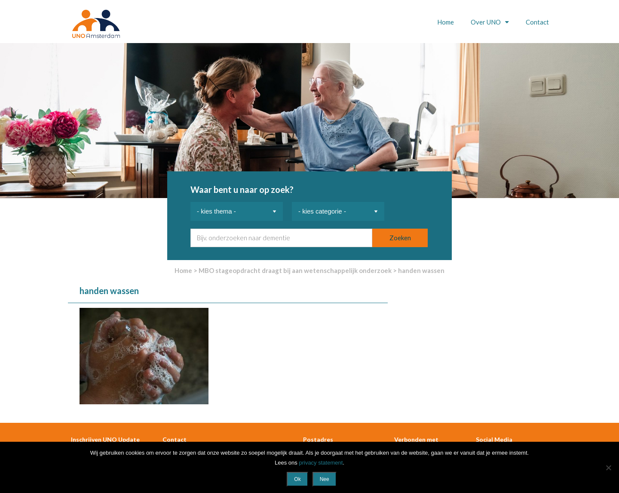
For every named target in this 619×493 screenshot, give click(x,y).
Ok (297, 479)
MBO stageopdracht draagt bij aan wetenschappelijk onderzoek (295, 270)
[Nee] (608, 467)
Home (445, 22)
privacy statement (321, 462)
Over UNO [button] (486, 22)
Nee (324, 479)
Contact (537, 22)
